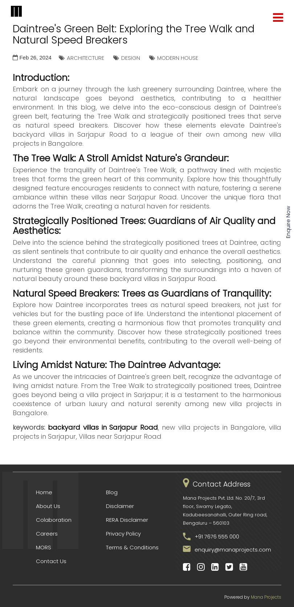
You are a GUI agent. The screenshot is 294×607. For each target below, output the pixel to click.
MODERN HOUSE (177, 58)
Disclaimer (120, 506)
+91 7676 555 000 (217, 536)
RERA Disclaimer (127, 520)
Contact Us (51, 561)
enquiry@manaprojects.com (233, 549)
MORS (43, 547)
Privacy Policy (123, 533)
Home (44, 492)
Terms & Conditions (132, 547)
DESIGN (130, 58)
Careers (47, 533)
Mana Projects (266, 597)
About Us (48, 506)
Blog (112, 492)
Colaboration (54, 520)
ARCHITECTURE (85, 58)
